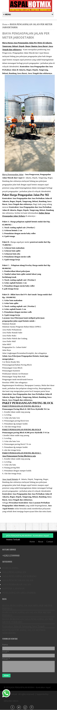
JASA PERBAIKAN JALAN (16, 584)
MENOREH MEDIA (11, 701)
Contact (49, 541)
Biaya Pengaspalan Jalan (12, 174)
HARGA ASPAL (10, 568)
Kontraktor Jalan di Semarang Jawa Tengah (23, 626)
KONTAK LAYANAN (13, 588)
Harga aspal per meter (20, 242)
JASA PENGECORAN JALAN (17, 580)
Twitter (19, 707)
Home (5, 24)
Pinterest (32, 707)
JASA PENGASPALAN (14, 572)
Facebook (12, 707)
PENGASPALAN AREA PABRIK (19, 592)
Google (25, 707)
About (40, 541)
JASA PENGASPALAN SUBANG (19, 576)
